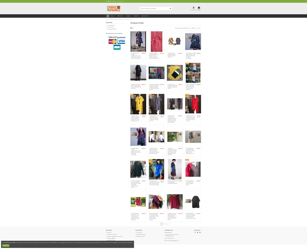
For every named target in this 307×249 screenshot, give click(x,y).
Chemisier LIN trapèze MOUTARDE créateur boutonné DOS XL (172, 86)
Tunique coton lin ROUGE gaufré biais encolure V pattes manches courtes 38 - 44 (190, 118)
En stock (111, 27)
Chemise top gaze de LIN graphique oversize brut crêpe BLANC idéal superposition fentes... (154, 216)
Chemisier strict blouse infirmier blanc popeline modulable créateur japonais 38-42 (154, 151)
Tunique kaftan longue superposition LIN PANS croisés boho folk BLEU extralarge (136, 151)
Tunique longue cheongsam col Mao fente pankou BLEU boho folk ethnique (154, 182)
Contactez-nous (120, 1)
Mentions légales (111, 238)
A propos (109, 232)
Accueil (114, 1)
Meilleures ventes (140, 236)
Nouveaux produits (141, 234)
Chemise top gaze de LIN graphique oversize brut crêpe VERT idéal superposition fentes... (136, 184)
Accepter (6, 245)
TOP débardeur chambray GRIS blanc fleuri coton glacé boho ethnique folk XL (190, 151)
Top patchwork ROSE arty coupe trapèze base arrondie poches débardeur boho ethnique (135, 216)
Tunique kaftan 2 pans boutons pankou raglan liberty (190, 182)
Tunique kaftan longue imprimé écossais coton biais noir (171, 55)
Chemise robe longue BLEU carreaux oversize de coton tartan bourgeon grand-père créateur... (172, 119)
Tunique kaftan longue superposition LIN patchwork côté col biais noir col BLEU (136, 56)
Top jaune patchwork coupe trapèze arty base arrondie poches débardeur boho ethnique (172, 151)
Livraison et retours (112, 234)
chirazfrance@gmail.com (172, 240)
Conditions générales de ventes (114, 236)
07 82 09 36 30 (170, 238)
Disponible (111, 25)
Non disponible (112, 29)
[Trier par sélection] (193, 28)
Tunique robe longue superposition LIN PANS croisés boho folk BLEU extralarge (191, 56)
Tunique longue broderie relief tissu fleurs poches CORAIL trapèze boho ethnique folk (154, 56)
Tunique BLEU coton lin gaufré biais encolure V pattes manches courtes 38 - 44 (154, 118)
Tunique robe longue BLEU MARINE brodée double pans (173, 182)
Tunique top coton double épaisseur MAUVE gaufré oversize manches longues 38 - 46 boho (172, 216)
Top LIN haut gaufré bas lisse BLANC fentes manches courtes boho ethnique (191, 87)
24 (199, 28)
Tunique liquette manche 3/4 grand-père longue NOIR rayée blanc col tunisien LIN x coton (191, 216)
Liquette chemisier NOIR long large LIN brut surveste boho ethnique (136, 86)
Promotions (139, 232)
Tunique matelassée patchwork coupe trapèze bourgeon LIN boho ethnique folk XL (154, 87)
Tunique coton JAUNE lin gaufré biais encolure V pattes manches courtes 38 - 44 (135, 118)
